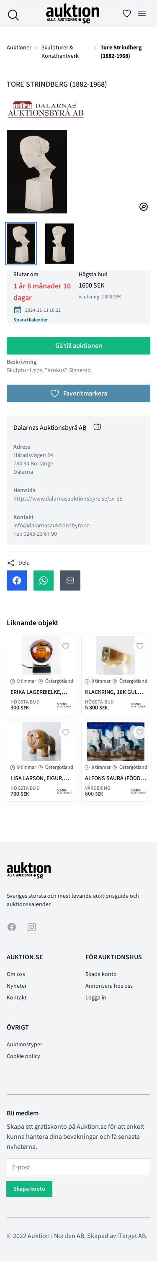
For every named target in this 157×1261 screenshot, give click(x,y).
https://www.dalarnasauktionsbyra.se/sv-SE (67, 499)
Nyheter (17, 986)
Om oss (16, 974)
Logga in (95, 998)
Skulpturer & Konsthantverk (60, 52)
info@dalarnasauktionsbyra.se (51, 525)
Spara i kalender (30, 320)
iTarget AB (131, 1235)
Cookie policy (23, 1056)
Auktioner (19, 48)
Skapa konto (101, 974)
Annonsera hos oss (109, 986)
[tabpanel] (78, 171)
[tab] (21, 243)
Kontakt (17, 998)
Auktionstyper (24, 1044)
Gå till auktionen (78, 345)
